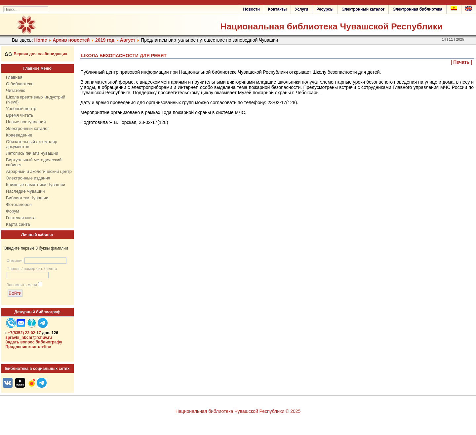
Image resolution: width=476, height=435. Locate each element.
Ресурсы (325, 9)
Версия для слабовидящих (36, 54)
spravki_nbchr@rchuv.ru (28, 337)
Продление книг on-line (28, 346)
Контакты (277, 9)
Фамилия (15, 260)
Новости (251, 9)
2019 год (104, 40)
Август (128, 40)
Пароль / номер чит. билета (32, 268)
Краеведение (19, 135)
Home (40, 40)
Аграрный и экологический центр (39, 171)
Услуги (301, 9)
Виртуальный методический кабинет (33, 162)
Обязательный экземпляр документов (31, 144)
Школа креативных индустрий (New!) (35, 99)
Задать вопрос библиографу (33, 342)
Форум (12, 211)
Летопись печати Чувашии (32, 153)
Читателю (15, 90)
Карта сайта (18, 224)
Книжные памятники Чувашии (35, 184)
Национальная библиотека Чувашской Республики (331, 26)
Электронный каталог (363, 9)
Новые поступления (26, 121)
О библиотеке (19, 83)
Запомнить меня (22, 285)
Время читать (19, 115)
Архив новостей (71, 40)
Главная (14, 77)
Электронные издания (28, 178)
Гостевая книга (20, 217)
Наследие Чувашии (25, 191)
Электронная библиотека (417, 9)
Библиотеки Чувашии (27, 197)
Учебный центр (21, 108)
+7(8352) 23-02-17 (24, 333)
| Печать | (461, 62)
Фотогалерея (19, 204)
